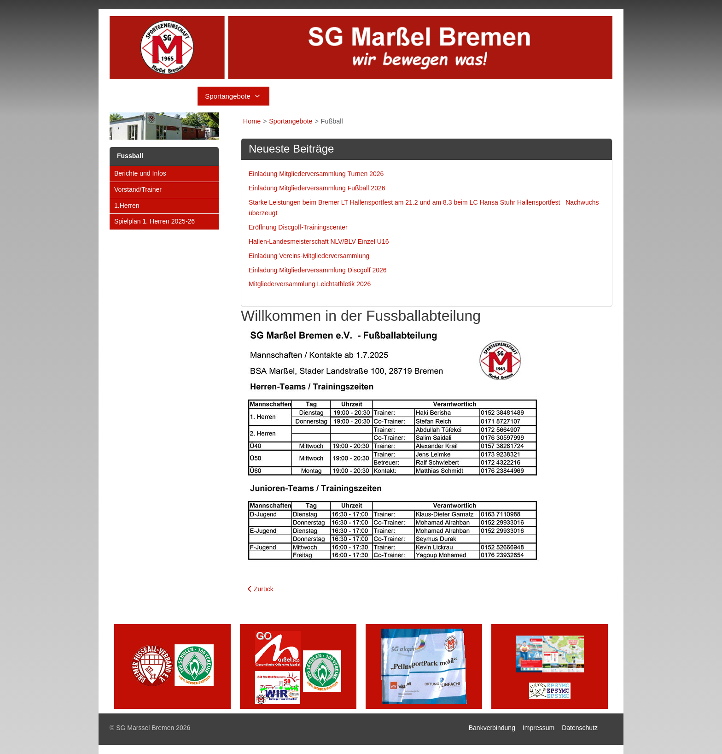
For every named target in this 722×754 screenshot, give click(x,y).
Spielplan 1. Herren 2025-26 (154, 221)
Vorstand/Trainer (138, 189)
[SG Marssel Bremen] (361, 47)
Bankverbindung (492, 727)
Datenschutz (580, 727)
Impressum (538, 727)
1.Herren (126, 205)
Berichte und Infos (140, 173)
